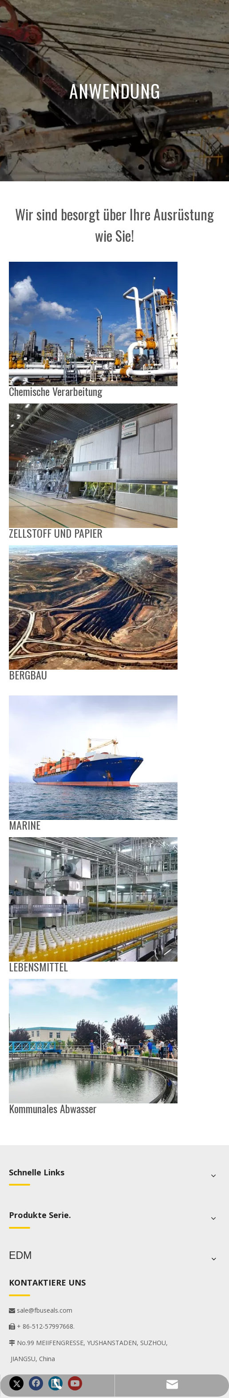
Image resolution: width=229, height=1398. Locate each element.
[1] (93, 757)
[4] (93, 899)
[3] (93, 465)
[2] (93, 324)
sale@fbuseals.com (40, 1308)
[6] (93, 1041)
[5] (93, 607)
